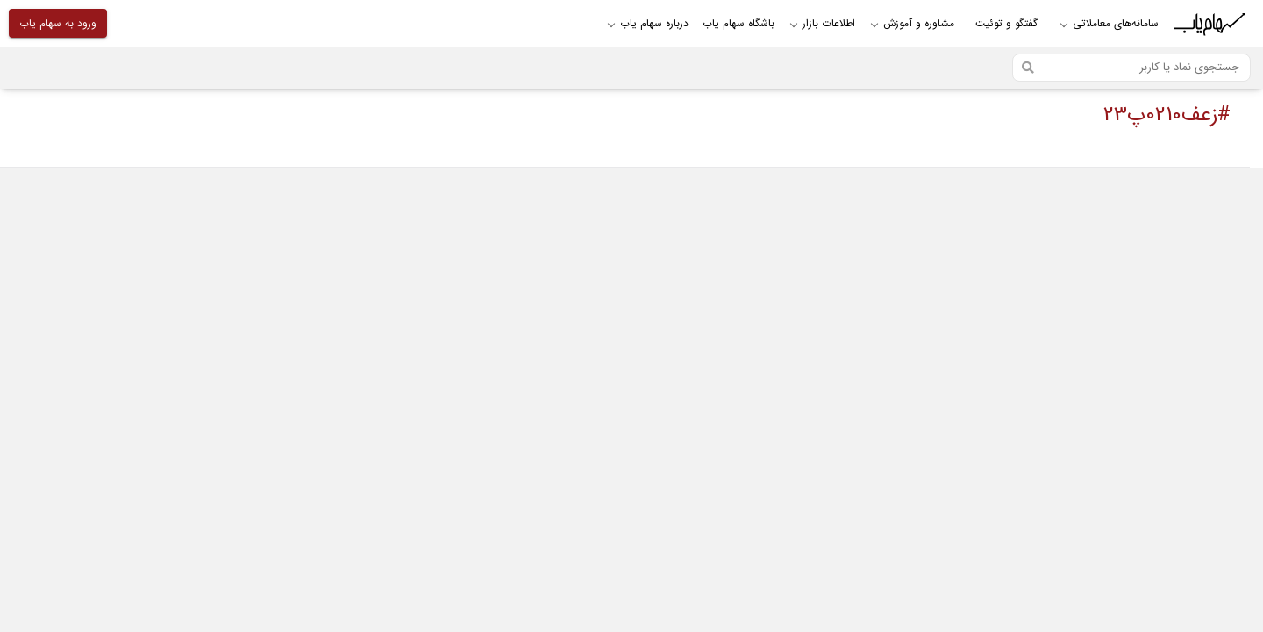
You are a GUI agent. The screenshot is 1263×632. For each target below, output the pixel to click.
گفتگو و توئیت (1006, 23)
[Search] (1131, 68)
